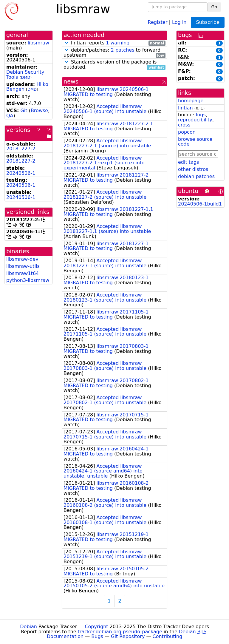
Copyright (96, 626)
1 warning (117, 43)
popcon (187, 132)
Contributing (167, 636)
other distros (193, 169)
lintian (185, 108)
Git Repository (128, 636)
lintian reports (114, 43)
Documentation (65, 636)
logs (201, 115)
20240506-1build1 (200, 204)
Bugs (97, 636)
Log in (179, 22)
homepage (190, 101)
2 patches (122, 50)
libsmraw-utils (23, 266)
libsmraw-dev (22, 259)
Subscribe (207, 22)
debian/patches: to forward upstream (114, 53)
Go (214, 6)
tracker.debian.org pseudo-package (120, 631)
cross (184, 125)
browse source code (195, 141)
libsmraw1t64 (22, 273)
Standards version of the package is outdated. (114, 65)
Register (158, 22)
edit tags (188, 162)
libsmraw (38, 43)
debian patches (196, 176)
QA (9, 115)
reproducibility (195, 120)
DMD (25, 77)
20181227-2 (20, 149)
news (71, 81)
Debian (28, 626)
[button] (66, 43)
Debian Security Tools (25, 74)
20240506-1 (20, 173)
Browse (39, 110)
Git (23, 110)
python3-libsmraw (27, 280)
